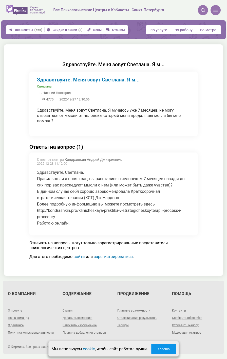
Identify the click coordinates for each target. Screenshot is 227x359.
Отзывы (115, 30)
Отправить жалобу (185, 325)
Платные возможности (133, 310)
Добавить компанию (77, 318)
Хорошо (164, 349)
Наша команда (18, 318)
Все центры (25, 30)
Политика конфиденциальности (31, 332)
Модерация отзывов (186, 332)
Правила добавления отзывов (84, 332)
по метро (208, 30)
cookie (89, 349)
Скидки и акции (65, 30)
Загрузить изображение (80, 325)
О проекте (15, 310)
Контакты (179, 310)
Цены (94, 30)
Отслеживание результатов (137, 318)
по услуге (158, 30)
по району (183, 30)
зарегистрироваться (113, 256)
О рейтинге (16, 325)
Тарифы (123, 325)
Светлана (44, 86)
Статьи (67, 310)
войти (79, 256)
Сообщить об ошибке (187, 318)
